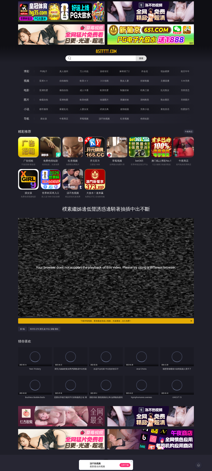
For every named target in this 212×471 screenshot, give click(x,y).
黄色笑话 (165, 109)
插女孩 (43, 118)
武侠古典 (104, 109)
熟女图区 (165, 99)
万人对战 (84, 71)
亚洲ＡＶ (43, 80)
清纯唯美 (144, 99)
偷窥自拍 (43, 99)
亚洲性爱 (43, 90)
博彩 (26, 71)
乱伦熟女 (165, 90)
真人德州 (63, 71)
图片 (26, 99)
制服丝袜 (124, 90)
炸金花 (144, 71)
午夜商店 (63, 118)
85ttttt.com (106, 51)
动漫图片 (104, 99)
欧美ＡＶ (84, 80)
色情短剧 (144, 118)
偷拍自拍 (63, 90)
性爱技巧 (185, 109)
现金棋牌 (165, 71)
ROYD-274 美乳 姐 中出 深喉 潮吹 (44, 329)
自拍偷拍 (63, 80)
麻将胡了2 (124, 71)
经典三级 (144, 90)
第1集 (22, 329)
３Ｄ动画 (104, 80)
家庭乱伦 (63, 109)
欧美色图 (84, 99)
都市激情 (43, 109)
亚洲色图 (63, 99)
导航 (26, 118)
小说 (26, 109)
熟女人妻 (124, 80)
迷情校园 (124, 109)
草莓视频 (84, 118)
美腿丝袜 (124, 99)
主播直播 (165, 80)
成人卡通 (84, 90)
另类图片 (185, 99)
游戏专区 (104, 71)
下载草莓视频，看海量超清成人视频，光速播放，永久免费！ (136, 321)
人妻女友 (84, 109)
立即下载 (125, 465)
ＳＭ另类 (185, 80)
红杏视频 (124, 118)
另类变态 (185, 90)
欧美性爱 (104, 90)
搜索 (141, 58)
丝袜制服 (144, 80)
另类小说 (144, 109)
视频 (26, 80)
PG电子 (43, 71)
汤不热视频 (104, 118)
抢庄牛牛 (185, 71)
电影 (26, 90)
